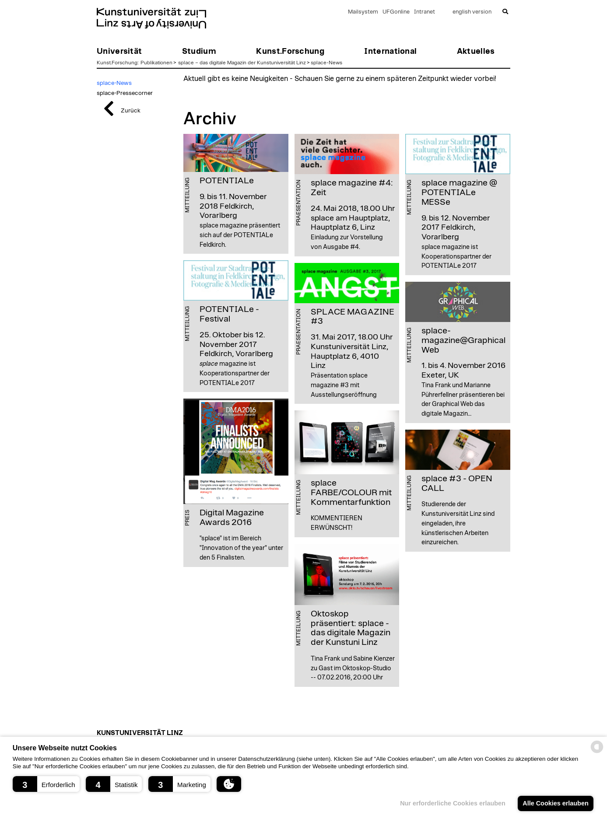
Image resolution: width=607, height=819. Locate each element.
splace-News (326, 62)
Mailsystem (363, 12)
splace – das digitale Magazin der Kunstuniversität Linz (242, 62)
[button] (46, 784)
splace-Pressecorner (125, 93)
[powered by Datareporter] (597, 752)
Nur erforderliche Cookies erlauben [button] (452, 803)
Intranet (424, 12)
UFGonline (396, 12)
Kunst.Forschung (117, 62)
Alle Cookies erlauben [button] (555, 803)
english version (472, 12)
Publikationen (156, 62)
